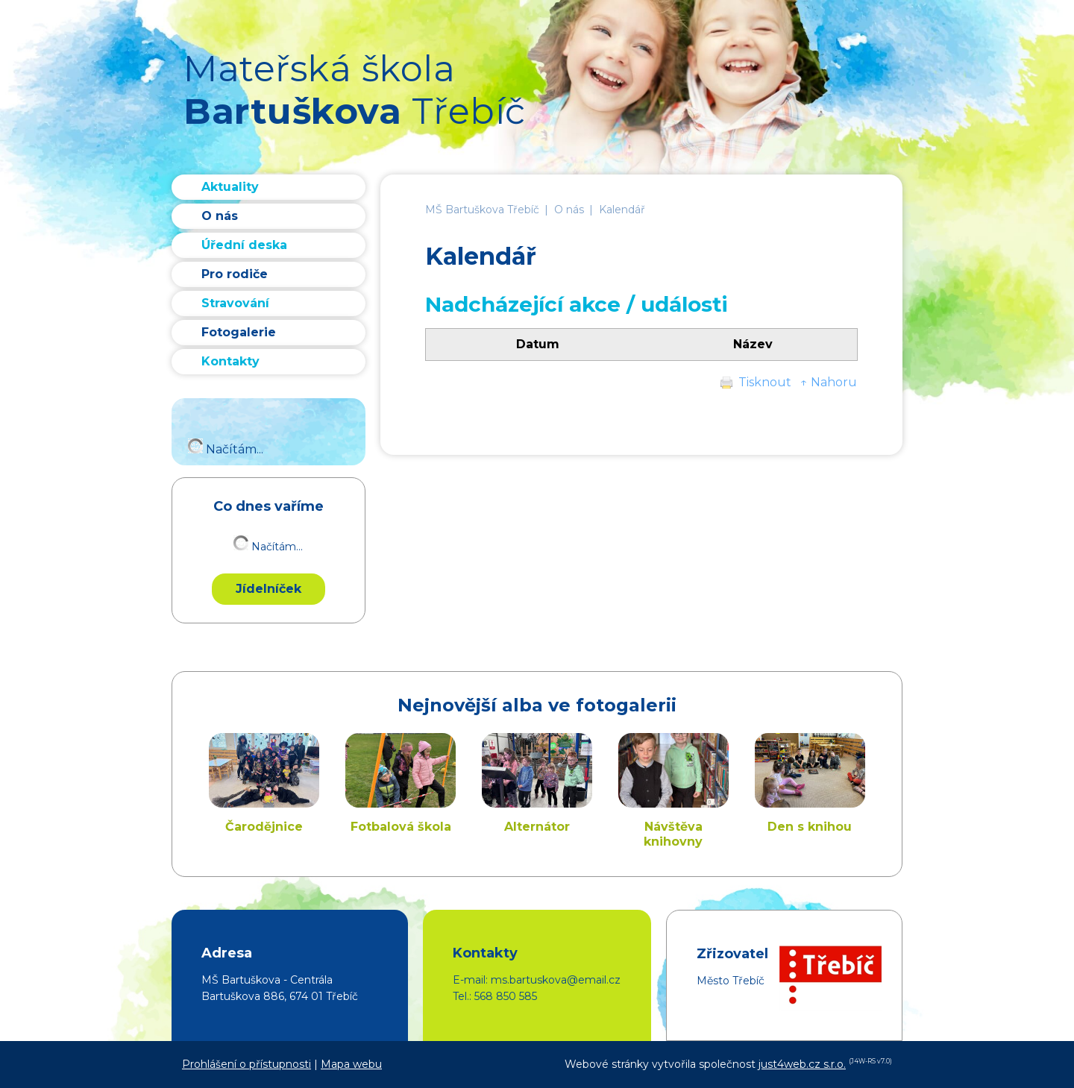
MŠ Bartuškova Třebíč (482, 209)
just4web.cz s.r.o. (802, 1064)
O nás (569, 209)
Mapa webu (351, 1064)
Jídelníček (268, 589)
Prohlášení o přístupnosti (246, 1064)
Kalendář (622, 209)
